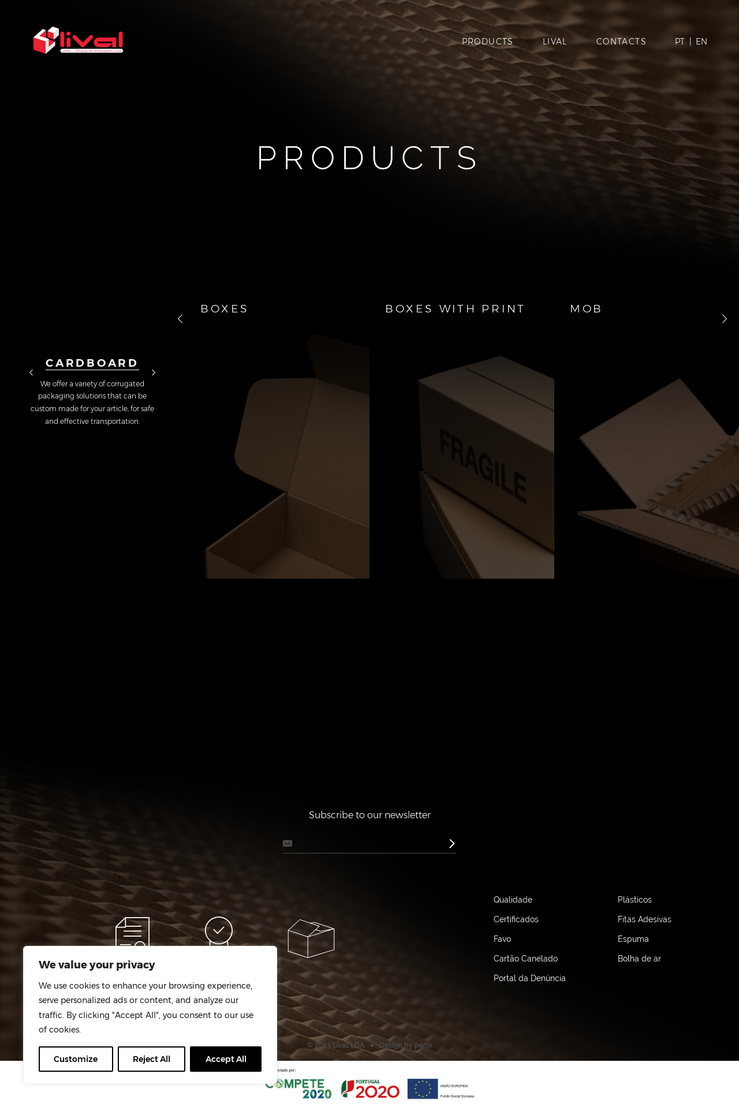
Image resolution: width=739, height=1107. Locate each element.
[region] (150, 1015)
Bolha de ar (639, 958)
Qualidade (513, 899)
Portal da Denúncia (530, 978)
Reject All (151, 1059)
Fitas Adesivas (644, 919)
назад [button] (31, 373)
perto (423, 1045)
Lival (555, 41)
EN (701, 41)
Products (488, 41)
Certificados (516, 919)
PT (680, 41)
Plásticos (635, 899)
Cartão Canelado (526, 958)
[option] (92, 356)
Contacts (621, 41)
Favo (502, 939)
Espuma (633, 939)
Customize (76, 1059)
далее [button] (153, 373)
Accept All (226, 1059)
